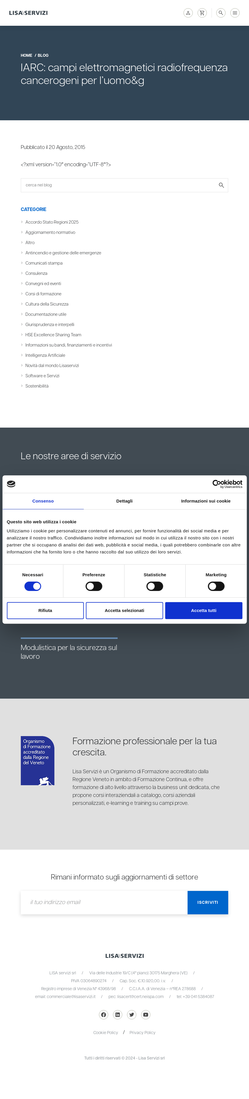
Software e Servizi (42, 376)
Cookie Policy (105, 1033)
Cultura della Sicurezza (46, 304)
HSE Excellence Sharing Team (53, 335)
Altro (30, 243)
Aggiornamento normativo (50, 232)
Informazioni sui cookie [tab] (206, 500)
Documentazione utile (45, 314)
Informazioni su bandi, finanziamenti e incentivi (68, 345)
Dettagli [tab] (124, 500)
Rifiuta (45, 610)
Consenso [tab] (43, 500)
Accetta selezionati (124, 610)
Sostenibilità (37, 386)
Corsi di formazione (43, 294)
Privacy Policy (143, 1033)
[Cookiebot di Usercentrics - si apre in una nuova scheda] (216, 484)
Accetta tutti (204, 610)
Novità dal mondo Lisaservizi (52, 366)
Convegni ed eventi (43, 284)
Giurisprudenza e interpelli (49, 325)
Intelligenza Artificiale (45, 355)
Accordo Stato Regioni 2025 (51, 222)
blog (43, 56)
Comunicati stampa (44, 263)
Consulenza (36, 273)
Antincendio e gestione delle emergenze (63, 253)
